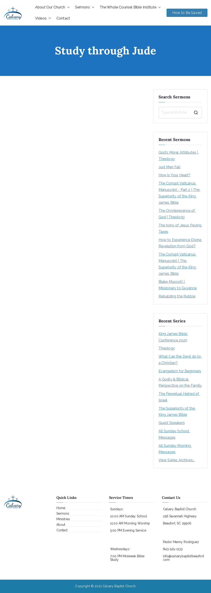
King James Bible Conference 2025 (173, 337)
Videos (43, 18)
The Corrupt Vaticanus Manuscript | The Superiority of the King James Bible (178, 264)
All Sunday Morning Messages (175, 449)
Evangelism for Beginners (180, 371)
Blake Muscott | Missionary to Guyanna (178, 285)
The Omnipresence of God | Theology (177, 213)
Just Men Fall (169, 167)
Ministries (63, 519)
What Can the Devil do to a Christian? (180, 359)
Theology (167, 348)
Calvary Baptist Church (119, 586)
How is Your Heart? (175, 175)
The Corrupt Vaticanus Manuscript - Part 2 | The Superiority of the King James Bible (180, 192)
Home (61, 508)
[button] (67, 7)
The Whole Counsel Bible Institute (130, 7)
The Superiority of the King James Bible (177, 411)
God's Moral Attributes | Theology (179, 155)
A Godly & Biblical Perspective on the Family (180, 382)
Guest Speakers (172, 423)
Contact (63, 18)
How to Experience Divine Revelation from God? (180, 243)
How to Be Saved (187, 13)
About (60, 524)
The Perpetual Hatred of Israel (179, 397)
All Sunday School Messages (174, 434)
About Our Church (52, 7)
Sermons (84, 7)
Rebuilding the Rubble (177, 296)
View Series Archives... (177, 460)
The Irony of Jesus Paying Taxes (180, 228)
